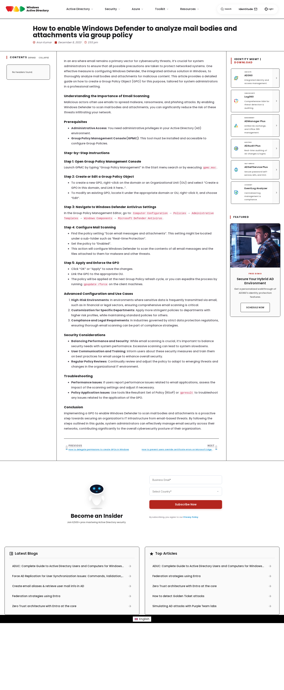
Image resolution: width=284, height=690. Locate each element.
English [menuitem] (144, 619)
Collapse (44, 58)
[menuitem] (142, 619)
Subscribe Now (185, 504)
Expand (32, 58)
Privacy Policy (190, 517)
